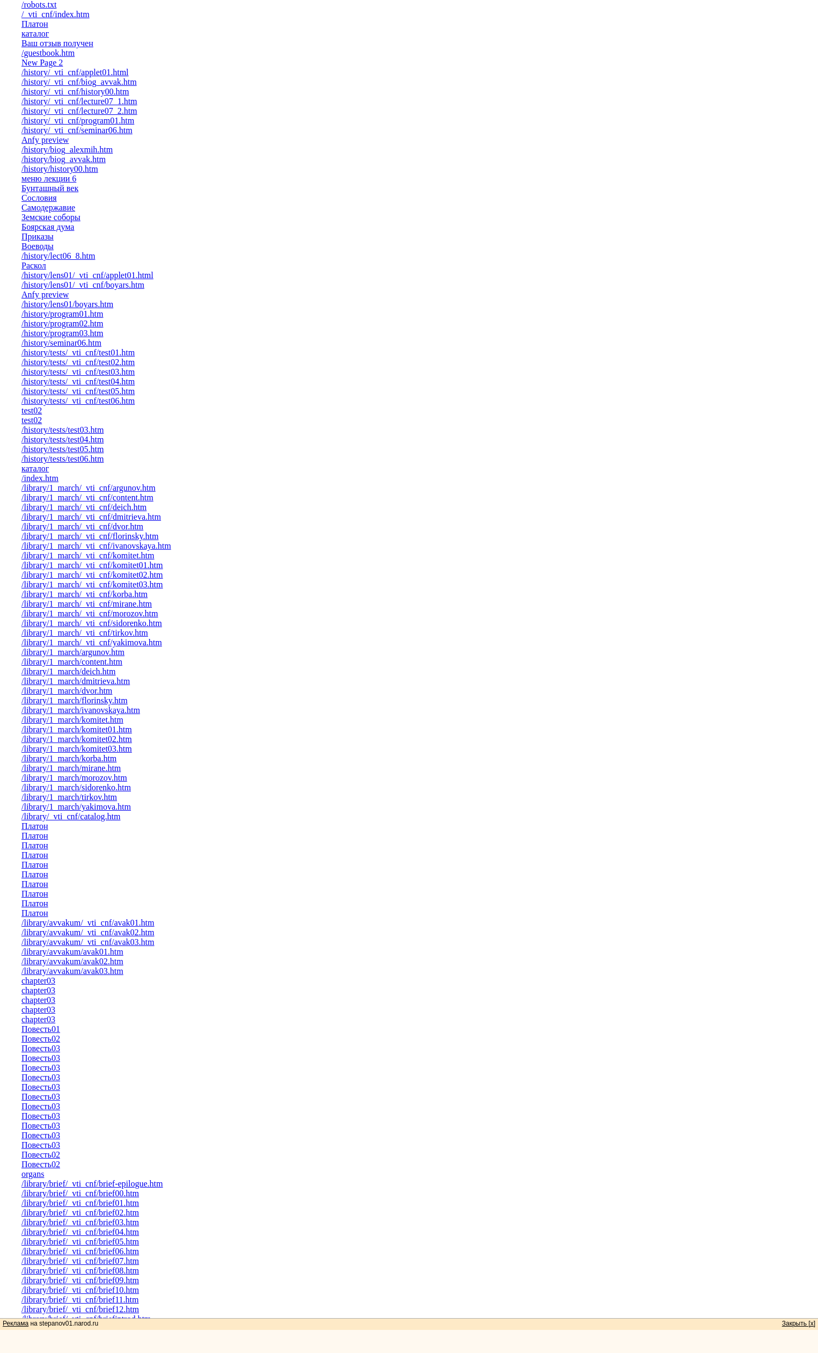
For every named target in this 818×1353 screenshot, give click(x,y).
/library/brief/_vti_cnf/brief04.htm (80, 1231)
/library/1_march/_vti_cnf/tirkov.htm (84, 632)
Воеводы (37, 246)
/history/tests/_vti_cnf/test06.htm (78, 400)
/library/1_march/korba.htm (68, 758)
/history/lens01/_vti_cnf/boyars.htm (82, 284)
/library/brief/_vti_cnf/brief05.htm (80, 1241)
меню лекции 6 (48, 178)
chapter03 (38, 980)
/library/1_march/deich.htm (68, 671)
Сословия (39, 197)
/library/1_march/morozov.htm (74, 777)
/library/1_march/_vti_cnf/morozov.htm (89, 613)
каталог (35, 33)
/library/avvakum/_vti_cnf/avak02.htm (88, 932)
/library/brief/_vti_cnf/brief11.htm (79, 1299)
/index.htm (40, 478)
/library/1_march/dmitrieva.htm (75, 681)
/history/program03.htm (62, 333)
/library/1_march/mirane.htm (71, 768)
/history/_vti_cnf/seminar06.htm (77, 130)
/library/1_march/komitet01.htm (76, 729)
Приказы (37, 236)
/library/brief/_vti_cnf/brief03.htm (80, 1222)
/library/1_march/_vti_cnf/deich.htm (84, 507)
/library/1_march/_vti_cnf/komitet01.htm (92, 565)
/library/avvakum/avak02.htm (72, 961)
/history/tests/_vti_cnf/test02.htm (78, 362)
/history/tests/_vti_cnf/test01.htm (78, 352)
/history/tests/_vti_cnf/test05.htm (78, 391)
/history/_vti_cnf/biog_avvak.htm (79, 81)
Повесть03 (40, 1048)
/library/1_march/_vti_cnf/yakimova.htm (91, 642)
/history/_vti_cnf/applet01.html (75, 72)
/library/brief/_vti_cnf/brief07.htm (80, 1260)
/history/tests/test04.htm (62, 439)
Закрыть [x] (798, 1323)
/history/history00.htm (59, 168)
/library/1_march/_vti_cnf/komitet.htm (88, 555)
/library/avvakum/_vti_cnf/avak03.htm (88, 942)
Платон (34, 23)
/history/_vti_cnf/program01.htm (77, 120)
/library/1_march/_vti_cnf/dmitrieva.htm (91, 516)
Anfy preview (45, 139)
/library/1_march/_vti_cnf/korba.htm (84, 594)
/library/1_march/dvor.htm (66, 690)
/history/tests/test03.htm (62, 429)
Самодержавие (48, 207)
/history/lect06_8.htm (58, 255)
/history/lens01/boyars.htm (67, 304)
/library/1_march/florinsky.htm (74, 700)
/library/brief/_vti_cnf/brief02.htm (80, 1212)
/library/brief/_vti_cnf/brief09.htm (80, 1280)
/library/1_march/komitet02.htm (76, 739)
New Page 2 (42, 62)
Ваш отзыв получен (57, 43)
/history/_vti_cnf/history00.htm (75, 91)
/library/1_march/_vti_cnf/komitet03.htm (92, 584)
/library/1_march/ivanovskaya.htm (80, 710)
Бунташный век (49, 188)
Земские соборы (51, 217)
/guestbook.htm (48, 52)
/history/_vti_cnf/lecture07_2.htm (79, 110)
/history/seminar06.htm (61, 342)
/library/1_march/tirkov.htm (69, 797)
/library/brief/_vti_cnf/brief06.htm (80, 1251)
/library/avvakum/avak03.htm (72, 971)
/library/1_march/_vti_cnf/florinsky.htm (89, 536)
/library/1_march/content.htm (71, 661)
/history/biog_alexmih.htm (67, 149)
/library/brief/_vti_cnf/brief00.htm (80, 1193)
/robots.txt (38, 4)
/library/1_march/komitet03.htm (76, 748)
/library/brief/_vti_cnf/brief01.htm (80, 1202)
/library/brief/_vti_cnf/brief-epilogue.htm (92, 1183)
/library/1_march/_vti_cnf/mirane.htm (86, 603)
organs (32, 1174)
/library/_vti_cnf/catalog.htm (70, 816)
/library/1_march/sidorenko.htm (76, 787)
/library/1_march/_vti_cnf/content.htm (87, 497)
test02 (31, 410)
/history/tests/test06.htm (62, 458)
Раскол (33, 265)
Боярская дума (47, 226)
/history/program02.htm (62, 323)
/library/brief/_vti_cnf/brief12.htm (80, 1309)
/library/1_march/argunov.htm (73, 652)
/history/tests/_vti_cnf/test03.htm (78, 371)
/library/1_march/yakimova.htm (76, 806)
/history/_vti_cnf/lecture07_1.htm (79, 101)
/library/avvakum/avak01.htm (72, 951)
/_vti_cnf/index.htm (55, 14)
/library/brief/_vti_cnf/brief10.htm (80, 1289)
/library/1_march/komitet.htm (72, 719)
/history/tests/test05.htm (62, 449)
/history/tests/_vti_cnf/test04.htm (78, 381)
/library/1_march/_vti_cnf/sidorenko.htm (91, 623)
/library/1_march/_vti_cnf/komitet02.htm (92, 574)
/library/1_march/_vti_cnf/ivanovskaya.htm (96, 545)
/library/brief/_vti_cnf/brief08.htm (80, 1270)
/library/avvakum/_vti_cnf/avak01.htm (88, 922)
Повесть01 (40, 1029)
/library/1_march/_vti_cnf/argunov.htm (88, 487)
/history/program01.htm (62, 313)
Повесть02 (40, 1038)
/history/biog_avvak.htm (63, 159)
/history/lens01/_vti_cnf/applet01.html (87, 275)
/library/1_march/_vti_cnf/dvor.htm (82, 526)
